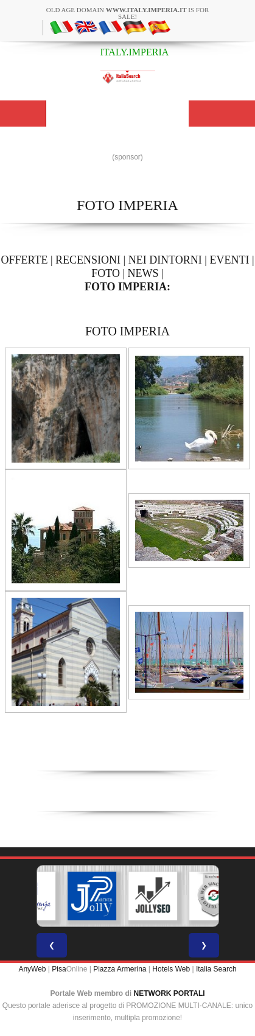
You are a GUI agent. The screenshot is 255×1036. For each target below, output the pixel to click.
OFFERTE (24, 260)
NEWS (143, 273)
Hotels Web (171, 969)
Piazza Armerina (119, 969)
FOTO (105, 273)
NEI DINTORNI (165, 260)
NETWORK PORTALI (169, 993)
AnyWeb (32, 969)
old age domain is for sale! (127, 13)
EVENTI (229, 260)
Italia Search (216, 969)
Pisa (59, 969)
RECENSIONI (88, 260)
